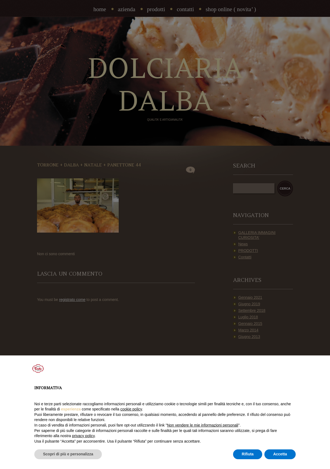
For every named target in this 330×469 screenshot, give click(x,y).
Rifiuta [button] (248, 454)
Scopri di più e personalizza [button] (68, 454)
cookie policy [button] (131, 409)
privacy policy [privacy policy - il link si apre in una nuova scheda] (83, 436)
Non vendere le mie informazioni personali (202, 425)
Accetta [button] (280, 454)
